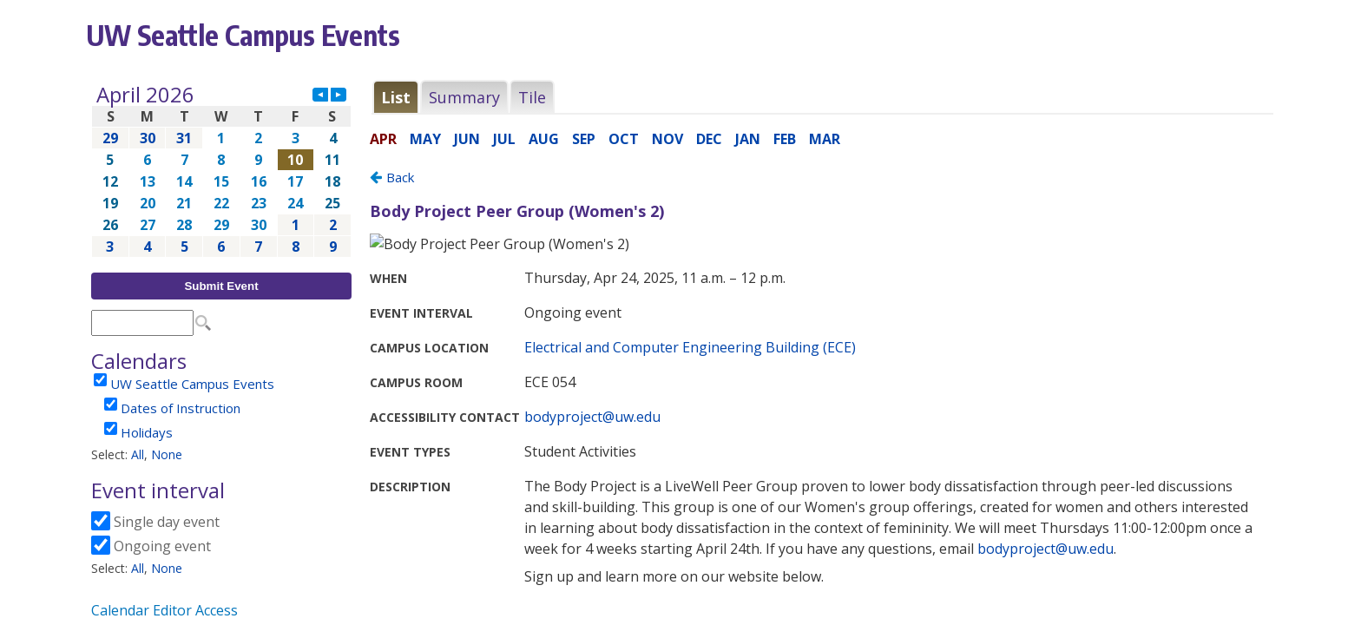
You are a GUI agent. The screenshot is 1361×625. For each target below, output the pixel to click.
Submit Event (221, 286)
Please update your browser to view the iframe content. (221, 170)
